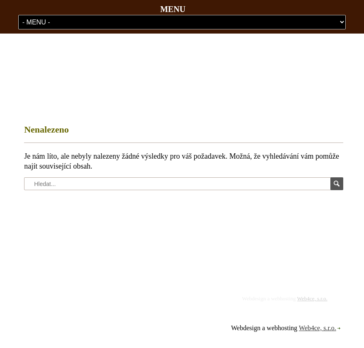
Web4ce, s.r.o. (312, 298)
